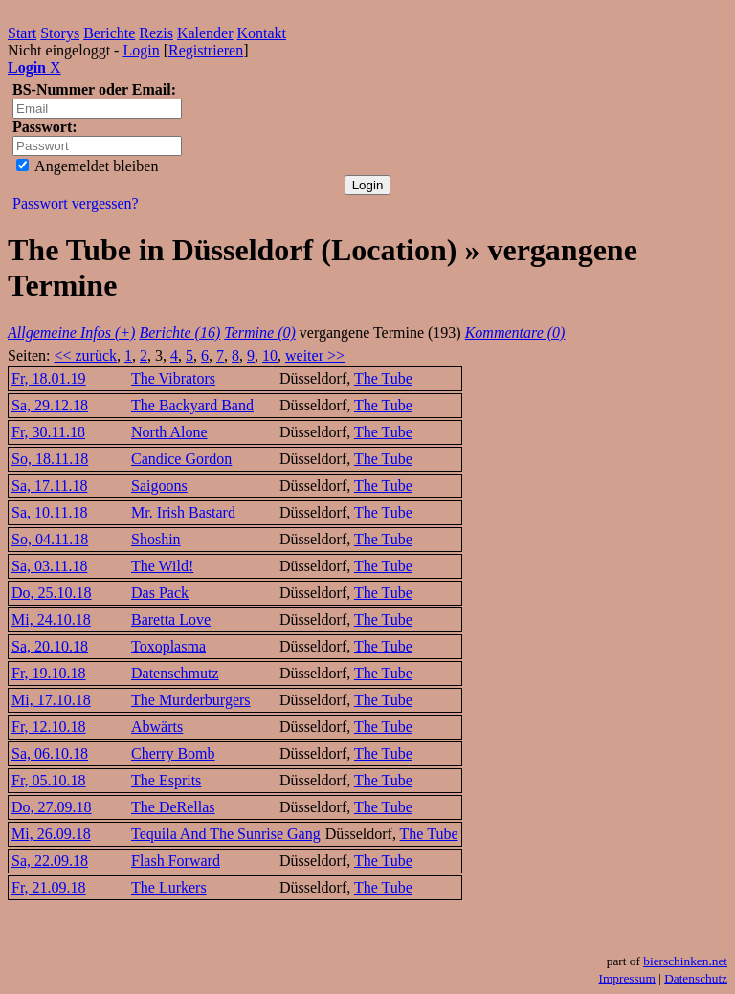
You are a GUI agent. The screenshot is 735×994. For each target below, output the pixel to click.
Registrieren (205, 50)
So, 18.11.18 (49, 459)
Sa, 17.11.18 (49, 485)
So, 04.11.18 (49, 539)
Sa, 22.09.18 (49, 860)
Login (140, 50)
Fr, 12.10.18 (48, 726)
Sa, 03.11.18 (49, 566)
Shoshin (156, 539)
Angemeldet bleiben (87, 166)
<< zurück (85, 355)
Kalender (205, 33)
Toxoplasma (168, 646)
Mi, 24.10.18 (51, 619)
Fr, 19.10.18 (48, 673)
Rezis (156, 33)
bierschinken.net (685, 961)
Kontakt (262, 33)
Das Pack (160, 593)
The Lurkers (169, 887)
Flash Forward (175, 860)
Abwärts (157, 726)
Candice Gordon (181, 459)
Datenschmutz (175, 673)
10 (270, 355)
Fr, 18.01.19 (48, 378)
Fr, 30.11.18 (48, 432)
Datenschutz (695, 978)
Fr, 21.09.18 (48, 887)
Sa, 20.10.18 (49, 646)
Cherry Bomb (173, 753)
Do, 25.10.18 (51, 593)
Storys (59, 33)
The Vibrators (173, 378)
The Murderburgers (191, 700)
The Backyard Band (192, 405)
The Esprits (166, 780)
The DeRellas (173, 807)
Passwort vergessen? (75, 203)
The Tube (383, 378)
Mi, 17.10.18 (51, 700)
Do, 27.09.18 (51, 807)
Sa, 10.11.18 (49, 512)
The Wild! (162, 566)
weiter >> (315, 355)
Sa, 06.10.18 (49, 753)
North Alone (169, 432)
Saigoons (159, 485)
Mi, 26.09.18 (51, 834)
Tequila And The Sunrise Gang (226, 834)
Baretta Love (171, 619)
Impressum (627, 978)
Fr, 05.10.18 (48, 780)
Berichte (109, 33)
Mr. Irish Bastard (183, 512)
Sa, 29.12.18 (49, 405)
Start (22, 33)
